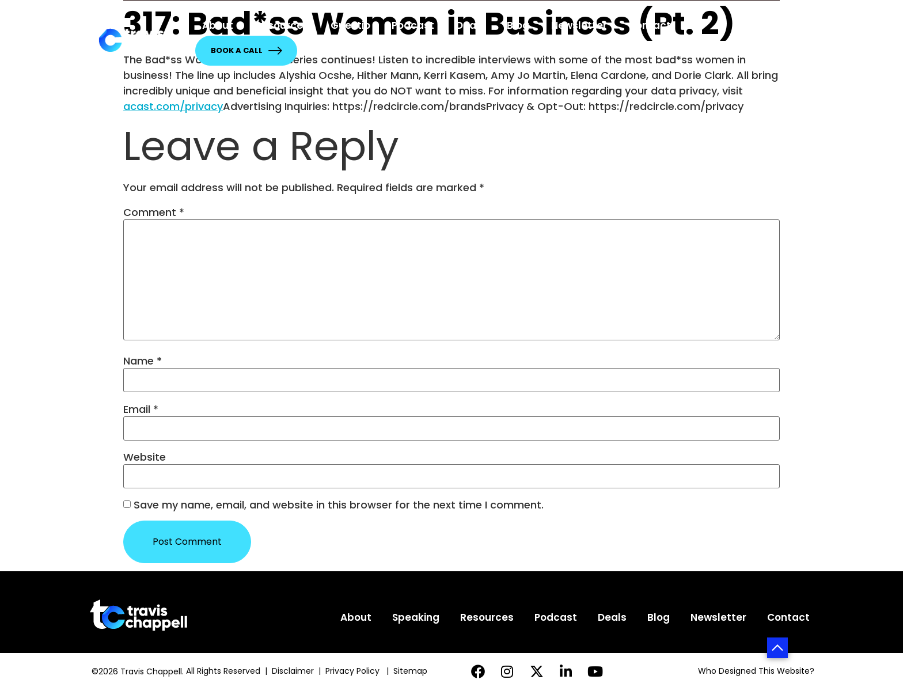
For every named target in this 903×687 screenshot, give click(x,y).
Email (140, 409)
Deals (470, 25)
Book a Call (246, 50)
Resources (282, 25)
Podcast (413, 25)
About (217, 25)
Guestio (350, 25)
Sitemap (411, 671)
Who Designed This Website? (756, 671)
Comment (153, 212)
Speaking (415, 617)
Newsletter (579, 25)
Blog (518, 25)
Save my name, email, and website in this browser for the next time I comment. (339, 505)
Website (144, 457)
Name (142, 361)
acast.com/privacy (173, 106)
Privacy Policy (353, 671)
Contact (649, 25)
